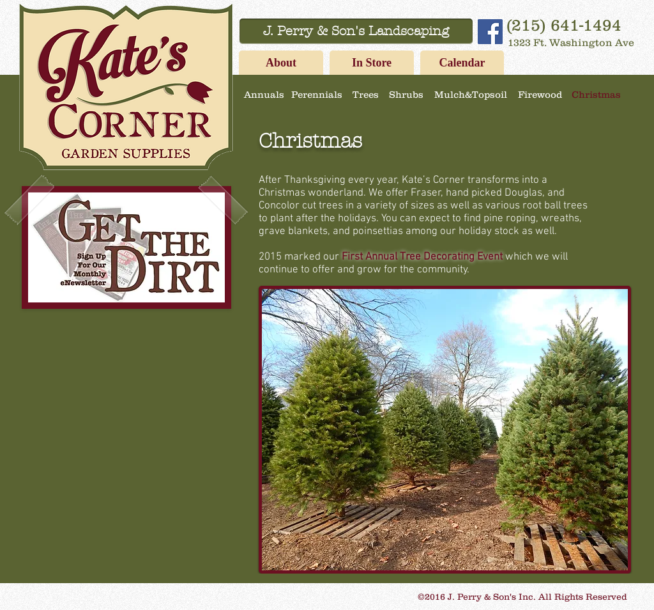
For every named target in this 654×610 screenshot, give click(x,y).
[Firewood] (540, 94)
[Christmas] (596, 94)
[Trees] (365, 94)
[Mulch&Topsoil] (470, 94)
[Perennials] (316, 94)
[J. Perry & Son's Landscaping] (356, 31)
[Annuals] (263, 94)
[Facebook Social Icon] (490, 31)
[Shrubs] (406, 94)
